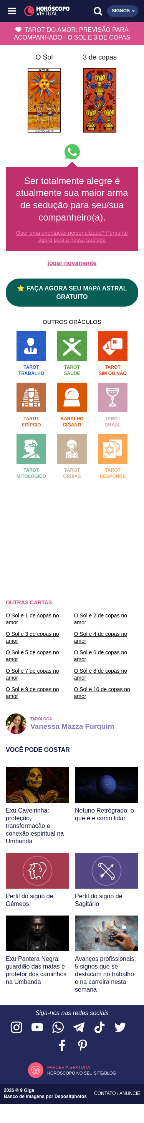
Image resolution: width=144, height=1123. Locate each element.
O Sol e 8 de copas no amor (100, 674)
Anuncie (129, 1093)
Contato (105, 1093)
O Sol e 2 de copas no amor (100, 618)
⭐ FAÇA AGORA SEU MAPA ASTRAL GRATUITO (72, 292)
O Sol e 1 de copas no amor (32, 618)
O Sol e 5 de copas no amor (32, 655)
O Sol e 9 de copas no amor (32, 692)
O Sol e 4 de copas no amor (100, 637)
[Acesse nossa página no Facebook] (61, 1046)
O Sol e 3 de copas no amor (32, 637)
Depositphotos (71, 1096)
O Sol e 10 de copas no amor (102, 692)
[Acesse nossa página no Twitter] (120, 1028)
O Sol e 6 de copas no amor (100, 655)
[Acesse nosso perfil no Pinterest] (82, 1046)
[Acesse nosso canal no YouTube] (37, 1028)
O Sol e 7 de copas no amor (32, 674)
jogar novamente (71, 263)
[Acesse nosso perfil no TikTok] (99, 1028)
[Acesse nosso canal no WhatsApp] (58, 1028)
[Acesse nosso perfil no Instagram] (16, 1028)
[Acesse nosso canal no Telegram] (78, 1028)
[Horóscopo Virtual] (42, 11)
